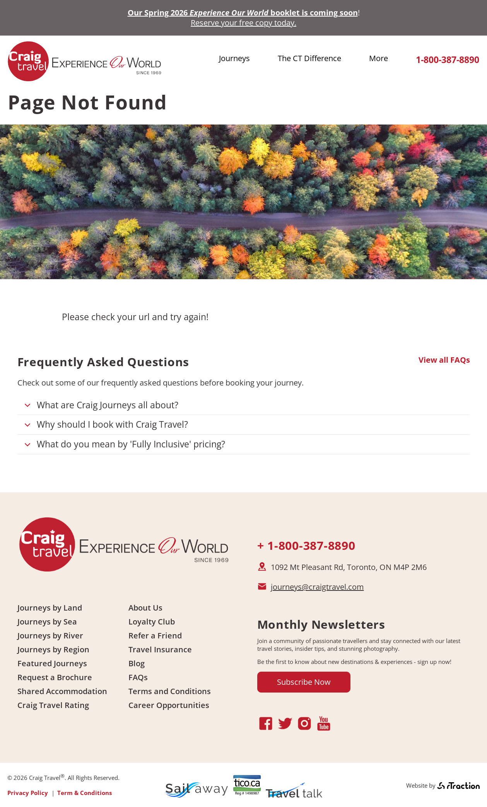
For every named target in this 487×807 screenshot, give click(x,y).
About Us (145, 607)
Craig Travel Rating (53, 705)
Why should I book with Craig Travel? (105, 426)
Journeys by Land (49, 607)
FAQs (138, 677)
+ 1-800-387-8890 (306, 545)
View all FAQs (444, 360)
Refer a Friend (155, 635)
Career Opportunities (168, 705)
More (378, 58)
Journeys (234, 58)
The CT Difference (309, 58)
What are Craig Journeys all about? (100, 407)
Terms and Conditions (169, 691)
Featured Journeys (52, 663)
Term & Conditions (84, 793)
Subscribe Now (304, 682)
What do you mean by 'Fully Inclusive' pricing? (123, 446)
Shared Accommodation (62, 691)
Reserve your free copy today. (243, 22)
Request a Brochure (54, 677)
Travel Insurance (160, 649)
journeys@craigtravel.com (317, 587)
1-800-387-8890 (447, 59)
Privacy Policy (27, 793)
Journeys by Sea (47, 621)
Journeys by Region (53, 649)
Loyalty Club (151, 621)
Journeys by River (50, 635)
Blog (136, 663)
